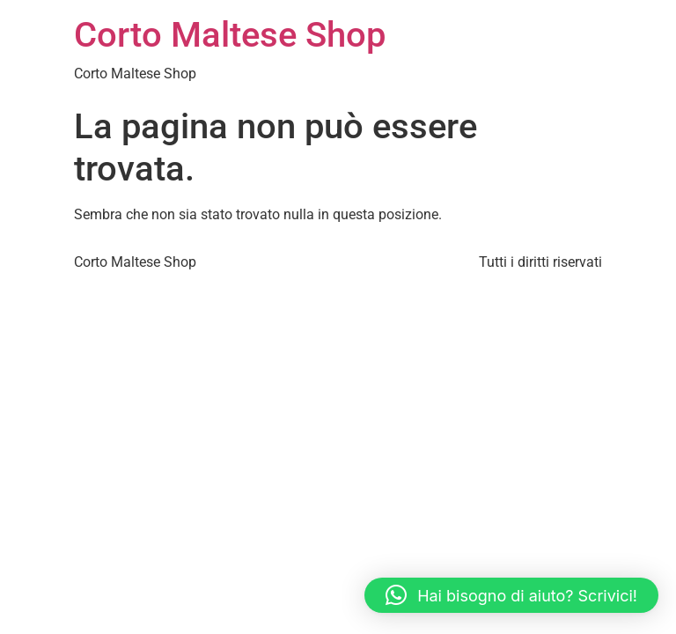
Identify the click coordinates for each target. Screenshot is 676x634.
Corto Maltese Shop (230, 34)
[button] (511, 595)
